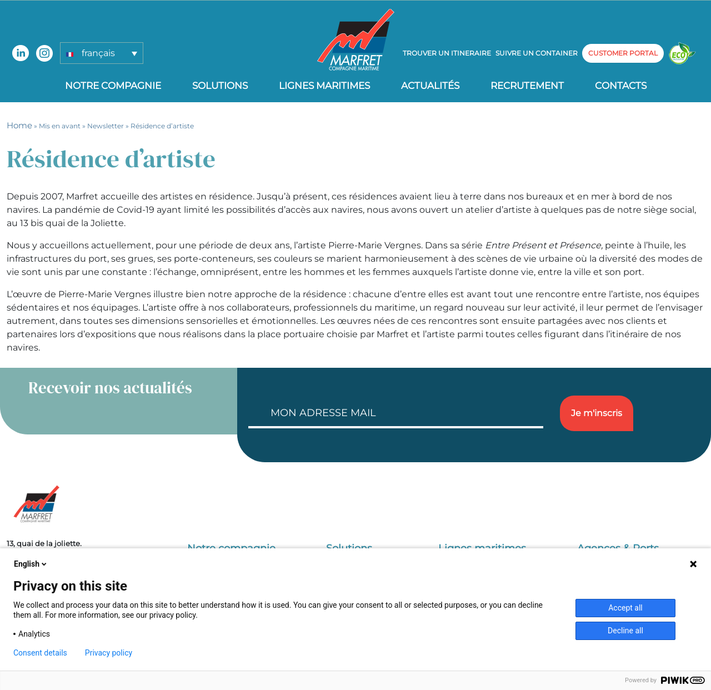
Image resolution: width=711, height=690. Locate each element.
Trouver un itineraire (447, 53)
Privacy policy (108, 652)
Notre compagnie (113, 85)
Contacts (621, 85)
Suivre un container (536, 53)
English (31, 563)
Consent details (40, 652)
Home (19, 125)
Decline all (625, 630)
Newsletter (105, 126)
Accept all (625, 607)
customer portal (623, 53)
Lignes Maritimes (324, 85)
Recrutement (527, 85)
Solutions (220, 85)
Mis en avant (60, 126)
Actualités (430, 85)
